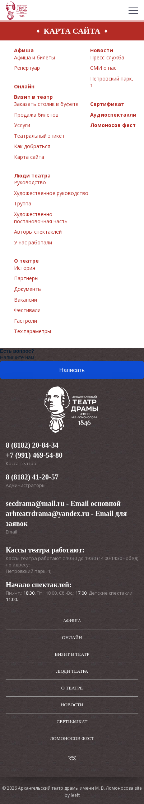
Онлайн (24, 86)
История (24, 267)
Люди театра (32, 175)
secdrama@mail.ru (35, 503)
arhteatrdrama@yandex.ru (47, 513)
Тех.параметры (32, 331)
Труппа (22, 203)
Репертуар (27, 67)
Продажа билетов (36, 114)
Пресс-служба (107, 57)
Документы (28, 289)
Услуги (22, 125)
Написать (71, 370)
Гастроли (25, 320)
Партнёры (26, 278)
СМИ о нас (103, 67)
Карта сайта (29, 157)
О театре (26, 260)
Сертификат (107, 104)
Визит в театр (33, 96)
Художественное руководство (51, 193)
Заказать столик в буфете (46, 104)
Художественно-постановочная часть (41, 218)
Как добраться (32, 146)
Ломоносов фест (113, 125)
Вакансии (25, 299)
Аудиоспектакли (113, 114)
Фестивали (27, 310)
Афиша (24, 50)
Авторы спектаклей (38, 231)
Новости (101, 50)
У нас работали (33, 242)
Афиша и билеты (34, 57)
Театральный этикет (39, 135)
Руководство (30, 182)
